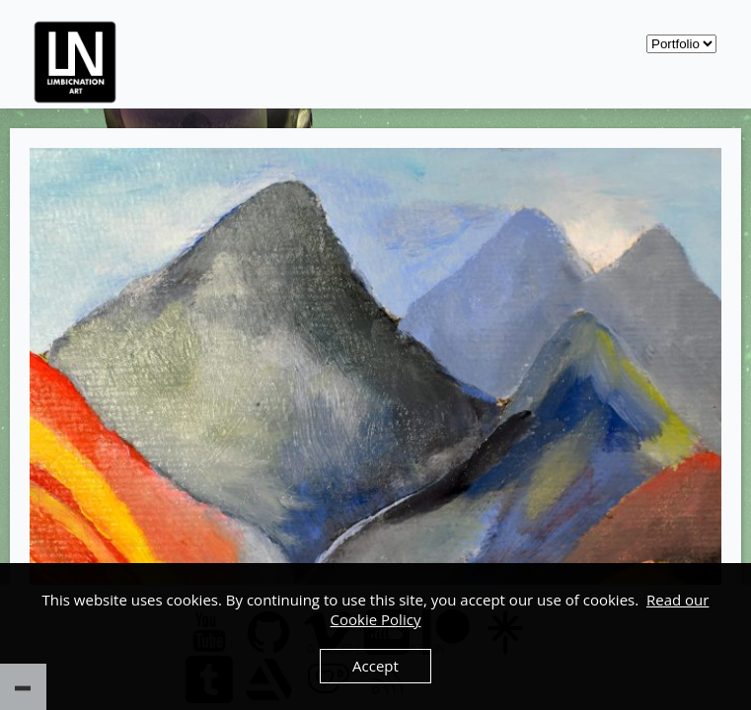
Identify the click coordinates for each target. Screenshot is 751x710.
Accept (375, 665)
